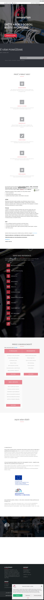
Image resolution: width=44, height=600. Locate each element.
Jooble (16, 347)
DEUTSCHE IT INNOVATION (35, 3)
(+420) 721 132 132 (10, 592)
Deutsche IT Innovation (9, 587)
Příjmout (17, 595)
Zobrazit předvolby (37, 595)
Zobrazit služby (10, 35)
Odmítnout (28, 595)
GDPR (28, 597)
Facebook (7, 583)
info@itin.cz (7, 239)
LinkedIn (6, 585)
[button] (41, 586)
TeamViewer (34, 233)
